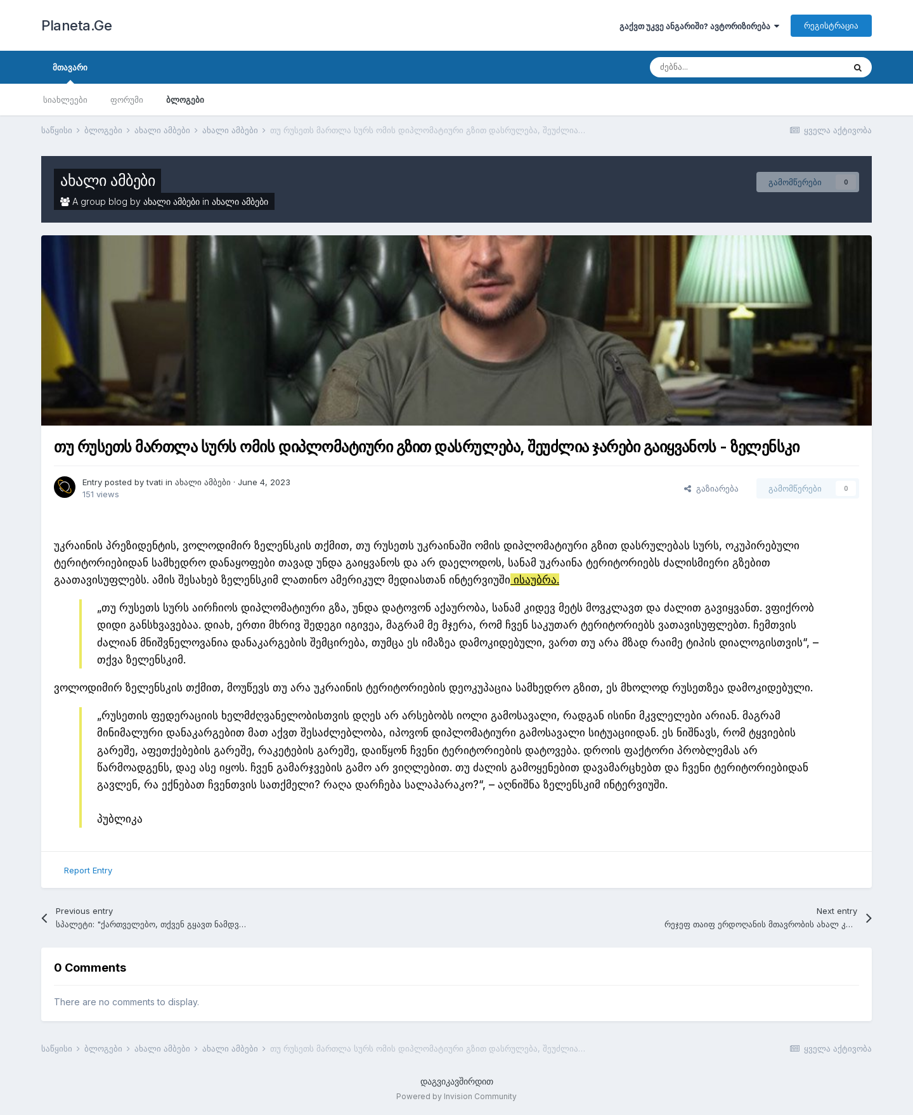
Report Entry (88, 870)
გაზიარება (711, 488)
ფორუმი (126, 100)
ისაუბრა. (534, 579)
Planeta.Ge (76, 25)
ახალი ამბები (107, 180)
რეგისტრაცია (831, 25)
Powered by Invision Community (456, 1096)
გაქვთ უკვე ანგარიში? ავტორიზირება (699, 26)
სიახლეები (65, 100)
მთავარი (70, 73)
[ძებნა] (716, 67)
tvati (154, 482)
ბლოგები (185, 100)
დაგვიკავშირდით (456, 1081)
